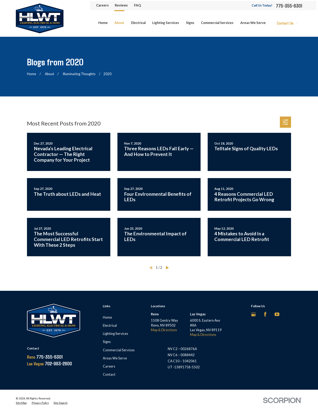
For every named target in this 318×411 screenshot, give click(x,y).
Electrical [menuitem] (138, 23)
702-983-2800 (49, 363)
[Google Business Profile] (253, 314)
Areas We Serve (115, 358)
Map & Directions (164, 330)
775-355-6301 (289, 5)
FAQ (137, 5)
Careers (102, 5)
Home (107, 317)
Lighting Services (115, 334)
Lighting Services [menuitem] (165, 23)
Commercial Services (119, 350)
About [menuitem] (119, 23)
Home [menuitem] (103, 23)
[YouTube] (277, 314)
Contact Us (287, 23)
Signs (107, 342)
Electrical (110, 325)
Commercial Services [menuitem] (217, 23)
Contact (109, 374)
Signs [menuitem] (190, 23)
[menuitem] (21, 403)
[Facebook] (265, 314)
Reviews (121, 5)
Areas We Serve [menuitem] (253, 23)
